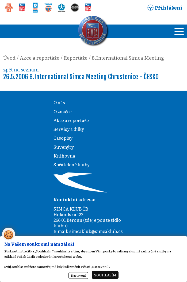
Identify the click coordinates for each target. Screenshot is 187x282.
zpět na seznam (21, 69)
